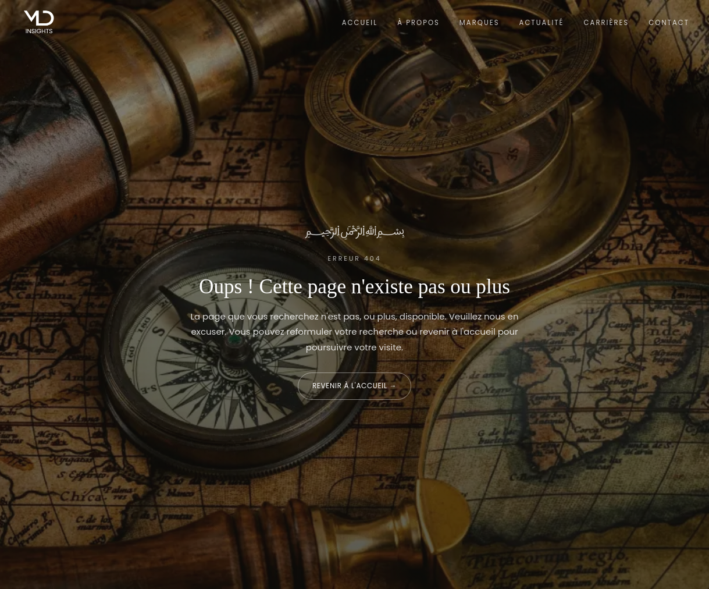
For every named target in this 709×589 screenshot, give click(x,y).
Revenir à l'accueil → (354, 386)
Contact (669, 22)
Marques (479, 22)
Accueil (360, 22)
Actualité (541, 22)
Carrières (606, 22)
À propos (418, 22)
